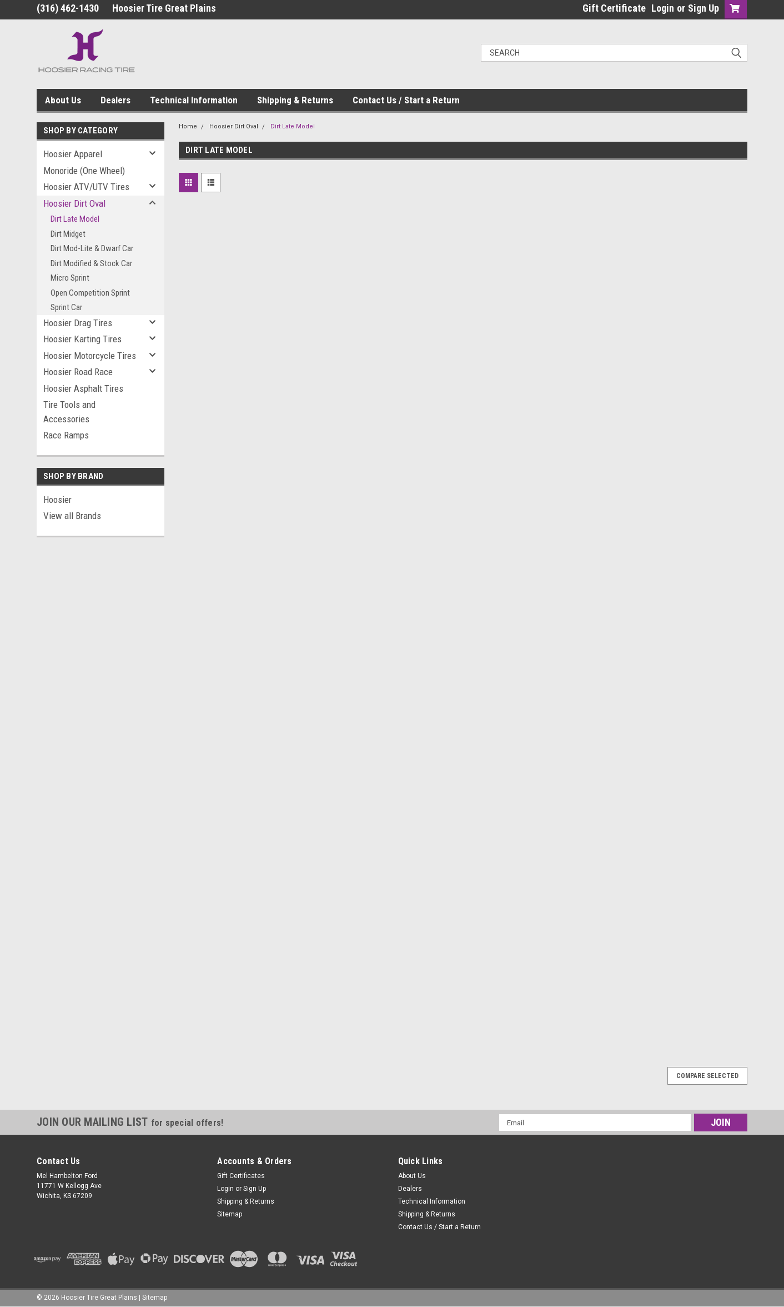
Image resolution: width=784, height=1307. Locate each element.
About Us (63, 100)
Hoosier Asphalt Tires (83, 388)
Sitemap (229, 1214)
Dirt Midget (68, 234)
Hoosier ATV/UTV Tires (86, 186)
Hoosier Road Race (78, 371)
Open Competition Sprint (90, 293)
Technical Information (194, 100)
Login (662, 8)
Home (188, 126)
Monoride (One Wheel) (84, 170)
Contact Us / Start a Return (406, 100)
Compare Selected (707, 1076)
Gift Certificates (241, 1176)
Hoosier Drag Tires (77, 322)
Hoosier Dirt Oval (74, 203)
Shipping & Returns (295, 100)
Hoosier (57, 499)
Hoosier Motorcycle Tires (89, 355)
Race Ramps (66, 435)
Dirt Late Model (75, 219)
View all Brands (72, 515)
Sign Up (703, 8)
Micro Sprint (70, 278)
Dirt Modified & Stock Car (91, 263)
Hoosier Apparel (72, 153)
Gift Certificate (614, 8)
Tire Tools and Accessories (69, 412)
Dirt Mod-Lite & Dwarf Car (92, 248)
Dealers (115, 100)
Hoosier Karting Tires (82, 339)
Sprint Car (66, 307)
